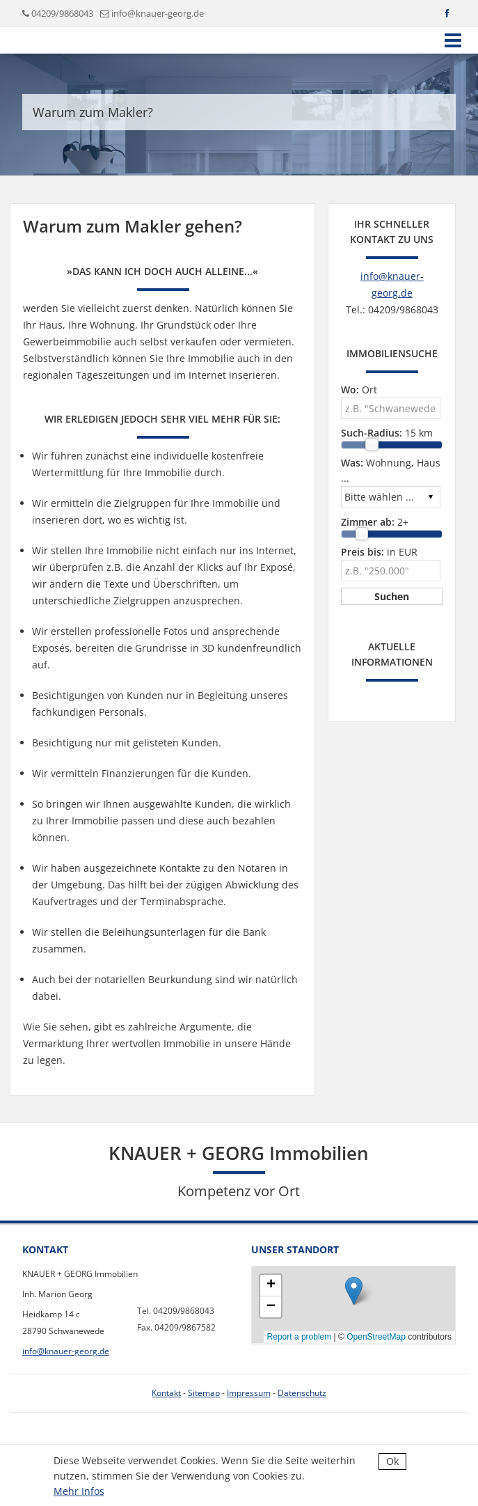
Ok (392, 1461)
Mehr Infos (79, 1491)
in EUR (379, 551)
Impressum (249, 1393)
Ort (359, 389)
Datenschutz (302, 1393)
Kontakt (166, 1393)
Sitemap (204, 1393)
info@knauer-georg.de (157, 13)
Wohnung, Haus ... (390, 470)
